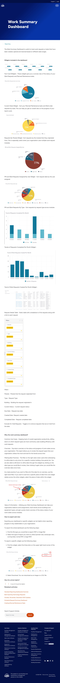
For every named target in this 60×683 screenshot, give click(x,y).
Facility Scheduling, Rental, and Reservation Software (9, 653)
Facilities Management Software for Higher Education (23, 640)
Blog (45, 633)
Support (53, 1)
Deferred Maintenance (36, 651)
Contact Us (47, 641)
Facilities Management (36, 631)
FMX (40, 674)
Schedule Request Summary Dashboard (15, 600)
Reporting (7, 44)
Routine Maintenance (36, 649)
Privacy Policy (52, 674)
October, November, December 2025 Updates (17, 597)
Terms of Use (45, 674)
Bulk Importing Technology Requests (14, 594)
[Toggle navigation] (57, 5)
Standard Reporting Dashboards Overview (16, 592)
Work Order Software (9, 638)
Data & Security (52, 676)
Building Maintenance (36, 660)
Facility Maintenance (36, 657)
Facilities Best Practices (34, 629)
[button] (5, 584)
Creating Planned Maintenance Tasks (14, 603)
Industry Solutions (22, 628)
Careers (49, 643)
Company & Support (49, 628)
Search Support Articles (11, 611)
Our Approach (47, 630)
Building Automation (35, 662)
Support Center (48, 635)
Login (58, 1)
